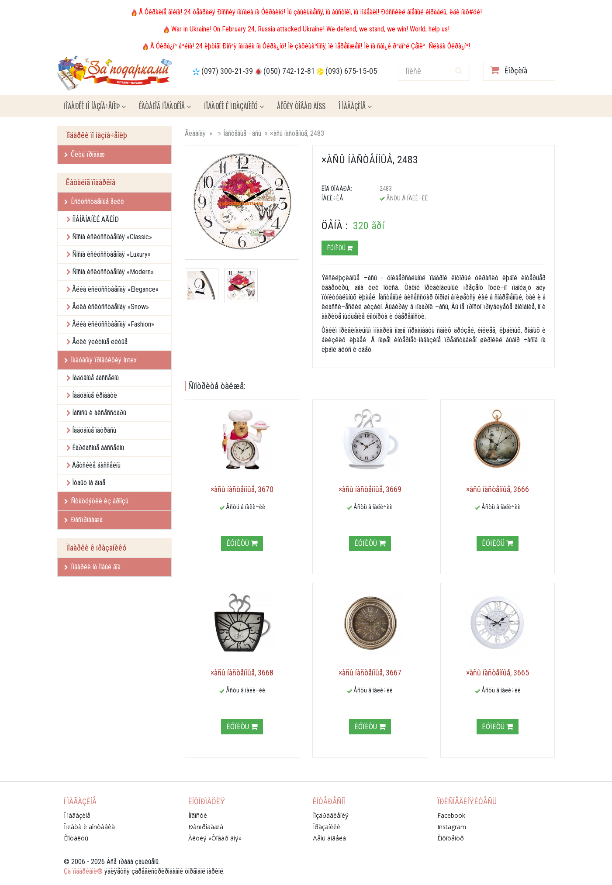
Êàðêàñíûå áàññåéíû (98, 448)
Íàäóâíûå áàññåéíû (95, 378)
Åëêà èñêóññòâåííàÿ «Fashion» (113, 324)
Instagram (451, 827)
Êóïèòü (340, 247)
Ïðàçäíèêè (326, 827)
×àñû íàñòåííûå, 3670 (242, 489)
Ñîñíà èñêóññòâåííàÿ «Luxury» (111, 254)
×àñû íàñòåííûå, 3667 (370, 672)
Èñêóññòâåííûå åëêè (94, 201)
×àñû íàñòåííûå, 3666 (497, 489)
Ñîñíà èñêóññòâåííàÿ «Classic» (112, 237)
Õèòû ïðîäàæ (84, 154)
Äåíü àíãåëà (329, 838)
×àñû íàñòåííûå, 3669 (370, 489)
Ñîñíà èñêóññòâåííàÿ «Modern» (113, 272)
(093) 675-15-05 (351, 71)
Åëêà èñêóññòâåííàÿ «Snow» (110, 307)
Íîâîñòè (197, 815)
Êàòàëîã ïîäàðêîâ (165, 106)
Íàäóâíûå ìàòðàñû (94, 430)
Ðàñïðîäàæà (83, 520)
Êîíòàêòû (76, 838)
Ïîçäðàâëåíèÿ (331, 815)
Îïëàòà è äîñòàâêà (89, 827)
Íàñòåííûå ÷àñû (242, 133)
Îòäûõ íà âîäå (88, 483)
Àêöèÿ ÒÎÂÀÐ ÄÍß (301, 106)
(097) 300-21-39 (227, 71)
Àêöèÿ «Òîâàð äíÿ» (215, 838)
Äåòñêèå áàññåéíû (96, 465)
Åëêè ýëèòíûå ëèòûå (100, 341)
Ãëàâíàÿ (195, 133)
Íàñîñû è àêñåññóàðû (99, 413)
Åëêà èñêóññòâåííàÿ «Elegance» (115, 289)
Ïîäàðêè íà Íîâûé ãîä (92, 567)
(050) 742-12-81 (289, 71)
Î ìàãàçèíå (355, 106)
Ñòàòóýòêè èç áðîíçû (96, 501)
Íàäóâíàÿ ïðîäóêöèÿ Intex (100, 360)
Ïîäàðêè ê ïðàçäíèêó (234, 106)
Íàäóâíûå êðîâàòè (94, 395)
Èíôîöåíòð (450, 838)
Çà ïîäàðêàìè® (83, 871)
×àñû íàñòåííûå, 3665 (497, 672)
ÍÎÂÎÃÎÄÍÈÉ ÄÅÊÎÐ (95, 219)
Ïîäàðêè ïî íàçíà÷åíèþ (95, 106)
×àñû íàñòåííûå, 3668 (242, 672)
